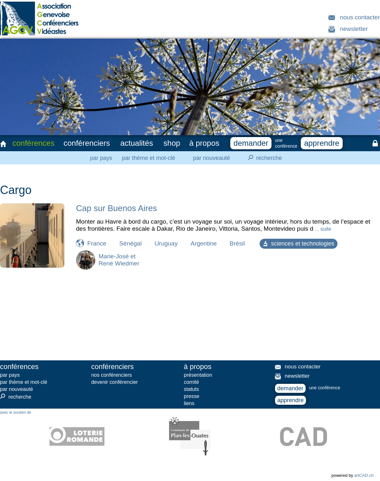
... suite (322, 229)
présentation (198, 375)
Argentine (204, 243)
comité (191, 382)
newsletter (354, 28)
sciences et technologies (298, 243)
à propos (204, 143)
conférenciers (86, 143)
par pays (101, 158)
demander (250, 143)
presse (191, 396)
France (96, 243)
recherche (263, 157)
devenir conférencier (114, 382)
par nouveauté (211, 158)
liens (189, 403)
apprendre (321, 143)
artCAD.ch (364, 475)
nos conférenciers (111, 375)
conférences (33, 143)
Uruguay (166, 243)
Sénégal (130, 243)
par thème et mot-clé (148, 158)
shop (172, 143)
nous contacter (360, 17)
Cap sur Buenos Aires (116, 208)
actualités (136, 143)
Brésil (237, 243)
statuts (191, 389)
